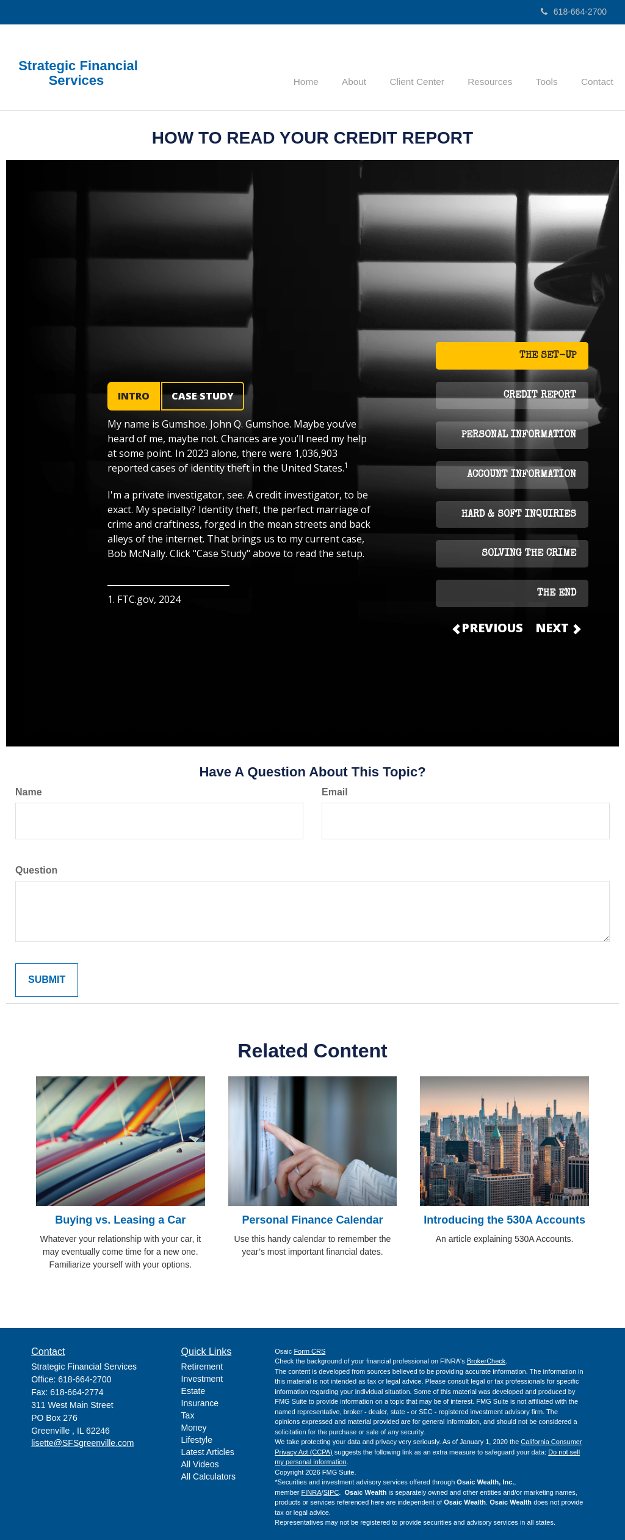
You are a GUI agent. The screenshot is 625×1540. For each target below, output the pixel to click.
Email (335, 792)
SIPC (331, 1492)
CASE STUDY (203, 396)
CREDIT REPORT (540, 396)
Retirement (202, 1366)
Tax (188, 1415)
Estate (193, 1391)
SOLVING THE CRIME (529, 554)
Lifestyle (196, 1440)
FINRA (312, 1492)
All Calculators (208, 1476)
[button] (370, 67)
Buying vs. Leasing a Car (120, 1220)
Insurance (200, 1403)
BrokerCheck (486, 1361)
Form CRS (309, 1351)
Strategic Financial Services (78, 73)
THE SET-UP (547, 356)
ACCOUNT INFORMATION (521, 475)
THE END (556, 594)
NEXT (557, 627)
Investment (202, 1379)
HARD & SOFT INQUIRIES (518, 515)
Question (36, 870)
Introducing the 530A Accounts (504, 1220)
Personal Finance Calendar (312, 1220)
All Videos (200, 1464)
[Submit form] (46, 980)
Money (194, 1427)
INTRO (134, 396)
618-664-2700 (574, 11)
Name (28, 792)
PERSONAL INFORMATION (518, 435)
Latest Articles (207, 1452)
